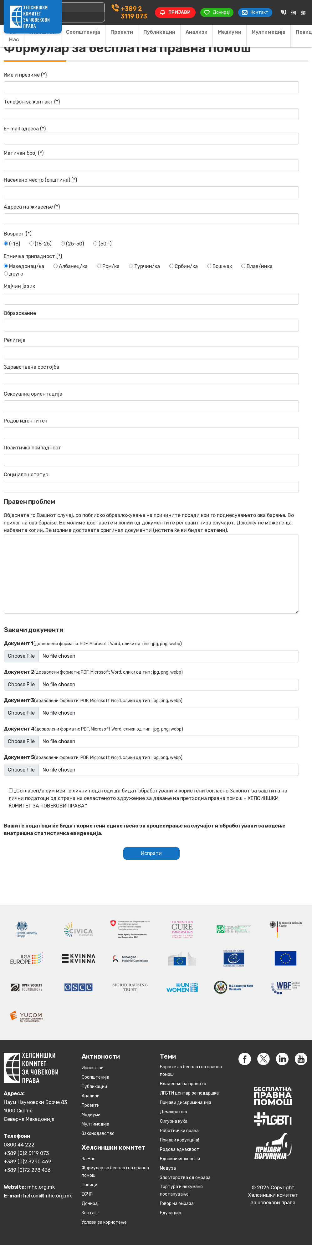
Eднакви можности (180, 1158)
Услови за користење (104, 1222)
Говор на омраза (177, 1203)
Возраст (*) (17, 234)
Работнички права (179, 1130)
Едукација (170, 1213)
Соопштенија (83, 32)
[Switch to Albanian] (293, 12)
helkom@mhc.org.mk (47, 1196)
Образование (151, 320)
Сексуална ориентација (151, 401)
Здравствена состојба (151, 374)
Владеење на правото (183, 1083)
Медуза (168, 1168)
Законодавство (98, 1133)
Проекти (121, 32)
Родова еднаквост (179, 1149)
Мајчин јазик (151, 294)
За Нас (14, 36)
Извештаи (93, 1067)
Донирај (90, 1203)
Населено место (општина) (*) (151, 187)
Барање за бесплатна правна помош (191, 1070)
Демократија (173, 1112)
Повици (89, 1184)
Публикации (159, 32)
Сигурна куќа (173, 1121)
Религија (151, 347)
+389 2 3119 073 (134, 12)
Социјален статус (151, 482)
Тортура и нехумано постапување (181, 1190)
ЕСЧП (87, 1194)
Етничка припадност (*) (33, 256)
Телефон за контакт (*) (151, 109)
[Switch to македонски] (283, 12)
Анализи (196, 32)
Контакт (91, 1213)
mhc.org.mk (41, 1187)
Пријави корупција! (179, 1140)
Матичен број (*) (151, 160)
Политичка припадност (151, 455)
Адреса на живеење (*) (151, 214)
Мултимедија (268, 32)
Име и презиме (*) (151, 82)
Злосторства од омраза (185, 1177)
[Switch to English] (303, 12)
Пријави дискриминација (185, 1102)
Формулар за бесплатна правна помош (115, 1171)
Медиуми (229, 32)
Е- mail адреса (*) (151, 135)
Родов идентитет (151, 428)
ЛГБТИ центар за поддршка (189, 1093)
